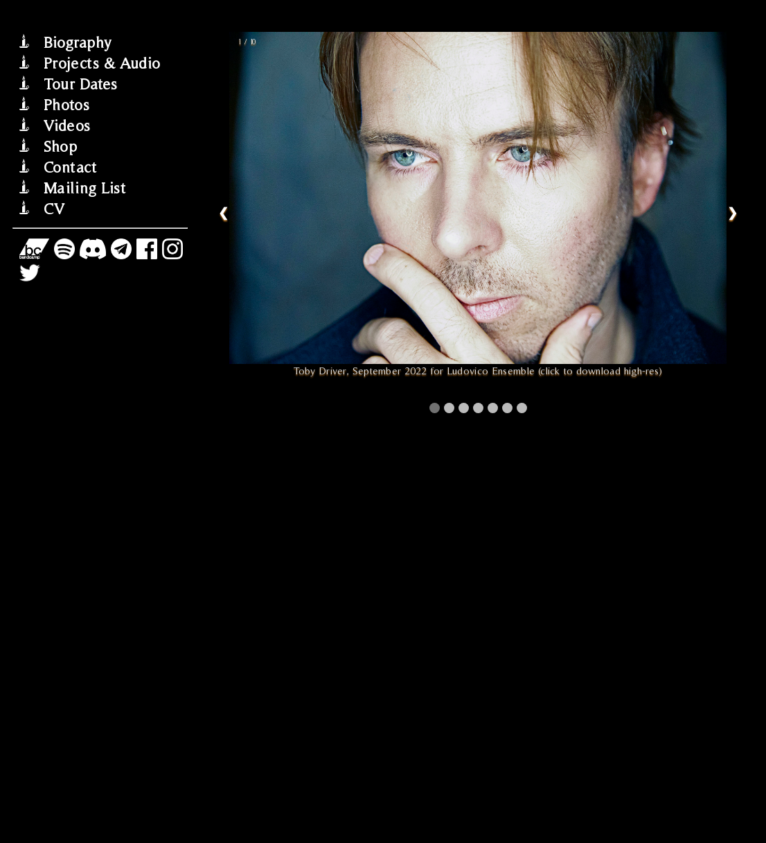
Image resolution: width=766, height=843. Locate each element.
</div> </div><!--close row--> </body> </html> (478, 421)
